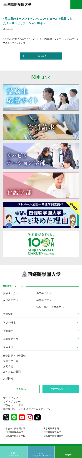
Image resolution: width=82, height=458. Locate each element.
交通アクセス (10, 361)
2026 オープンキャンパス (41, 454)
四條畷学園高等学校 (15, 436)
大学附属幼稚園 (51, 428)
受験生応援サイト (14, 454)
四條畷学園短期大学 (53, 436)
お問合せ (8, 366)
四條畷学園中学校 (52, 432)
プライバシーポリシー (15, 405)
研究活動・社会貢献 (14, 355)
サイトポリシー (12, 401)
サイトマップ (10, 397)
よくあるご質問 (12, 371)
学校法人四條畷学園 (15, 428)
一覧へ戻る (41, 56)
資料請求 (68, 454)
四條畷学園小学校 (14, 432)
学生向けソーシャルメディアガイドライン (27, 409)
